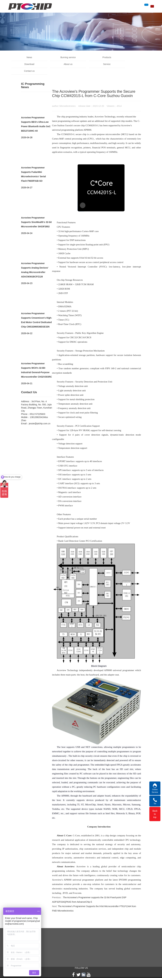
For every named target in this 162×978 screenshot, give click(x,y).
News (27, 57)
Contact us (97, 64)
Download (132, 57)
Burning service (62, 57)
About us (27, 64)
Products (97, 57)
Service (62, 64)
